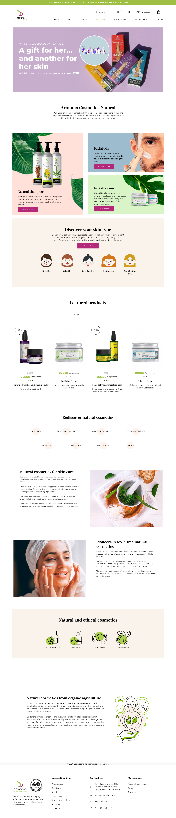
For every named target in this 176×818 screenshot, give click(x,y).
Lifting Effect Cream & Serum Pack (31, 384)
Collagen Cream (145, 381)
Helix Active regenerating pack (107, 384)
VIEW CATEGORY (28, 209)
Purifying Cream (69, 381)
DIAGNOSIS (88, 246)
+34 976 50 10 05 (102, 801)
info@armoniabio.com (105, 795)
